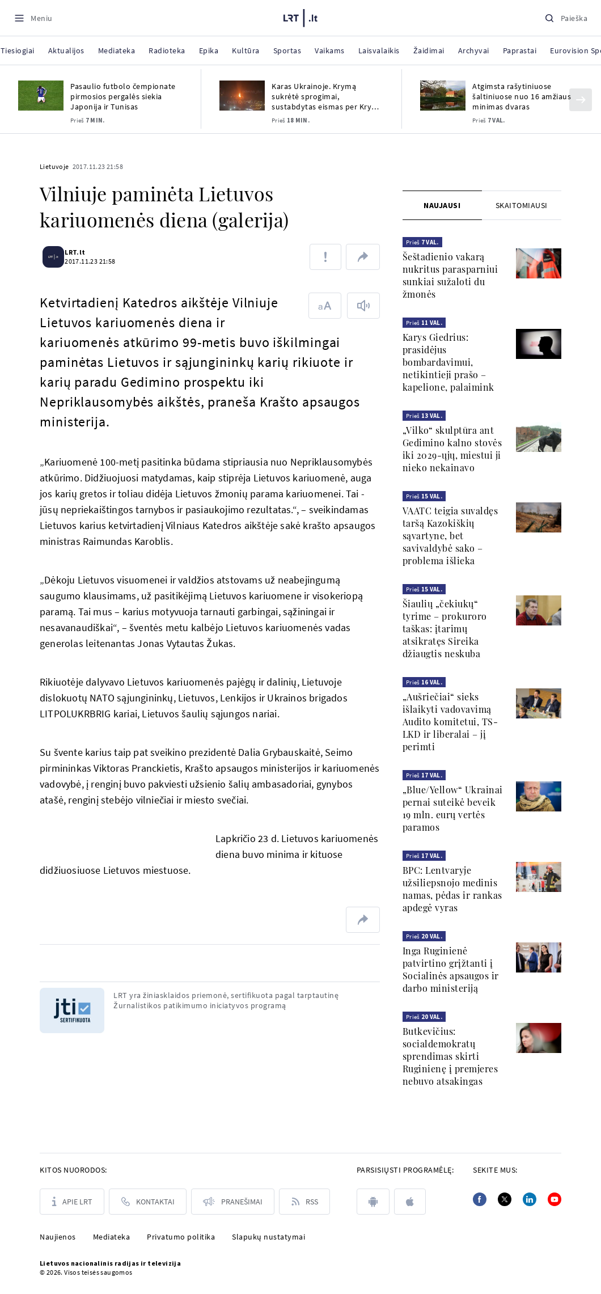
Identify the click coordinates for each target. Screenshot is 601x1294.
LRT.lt (81, 252)
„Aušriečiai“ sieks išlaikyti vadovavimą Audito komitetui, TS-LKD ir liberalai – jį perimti (450, 721)
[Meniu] (33, 18)
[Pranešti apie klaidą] (325, 257)
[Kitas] (580, 99)
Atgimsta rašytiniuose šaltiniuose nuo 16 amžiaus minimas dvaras (521, 96)
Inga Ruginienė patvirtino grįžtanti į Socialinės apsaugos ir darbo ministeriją (451, 969)
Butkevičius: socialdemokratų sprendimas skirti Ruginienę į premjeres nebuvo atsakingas (450, 1056)
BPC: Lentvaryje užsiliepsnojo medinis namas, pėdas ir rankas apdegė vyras (452, 889)
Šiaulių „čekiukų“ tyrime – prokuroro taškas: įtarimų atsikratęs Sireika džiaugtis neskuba (445, 628)
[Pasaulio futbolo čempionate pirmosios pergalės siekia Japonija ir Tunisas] (41, 96)
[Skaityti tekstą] (363, 306)
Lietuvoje (54, 166)
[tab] (442, 205)
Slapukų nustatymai (268, 1237)
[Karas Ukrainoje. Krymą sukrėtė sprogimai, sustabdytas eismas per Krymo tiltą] (242, 96)
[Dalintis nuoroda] (363, 257)
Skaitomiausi (522, 205)
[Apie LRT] (72, 1202)
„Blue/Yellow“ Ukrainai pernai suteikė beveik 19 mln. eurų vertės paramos (453, 808)
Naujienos (58, 1237)
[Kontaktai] (148, 1202)
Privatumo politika (181, 1237)
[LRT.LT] (300, 16)
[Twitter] (504, 1199)
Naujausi (442, 205)
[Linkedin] (529, 1199)
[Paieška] (566, 18)
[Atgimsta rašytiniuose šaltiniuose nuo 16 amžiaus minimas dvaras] (442, 96)
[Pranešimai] (232, 1202)
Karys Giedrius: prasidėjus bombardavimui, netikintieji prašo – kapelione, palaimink (448, 362)
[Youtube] (554, 1199)
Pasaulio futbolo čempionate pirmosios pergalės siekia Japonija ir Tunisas (123, 96)
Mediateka (111, 1237)
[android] (373, 1202)
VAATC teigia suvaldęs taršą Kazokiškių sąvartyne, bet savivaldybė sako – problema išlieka (450, 535)
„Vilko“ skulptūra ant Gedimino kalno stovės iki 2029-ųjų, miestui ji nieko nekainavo (452, 448)
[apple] (410, 1202)
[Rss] (304, 1202)
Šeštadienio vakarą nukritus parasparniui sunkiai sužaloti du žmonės (450, 275)
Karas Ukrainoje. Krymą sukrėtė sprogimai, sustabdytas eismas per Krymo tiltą (327, 96)
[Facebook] (479, 1199)
